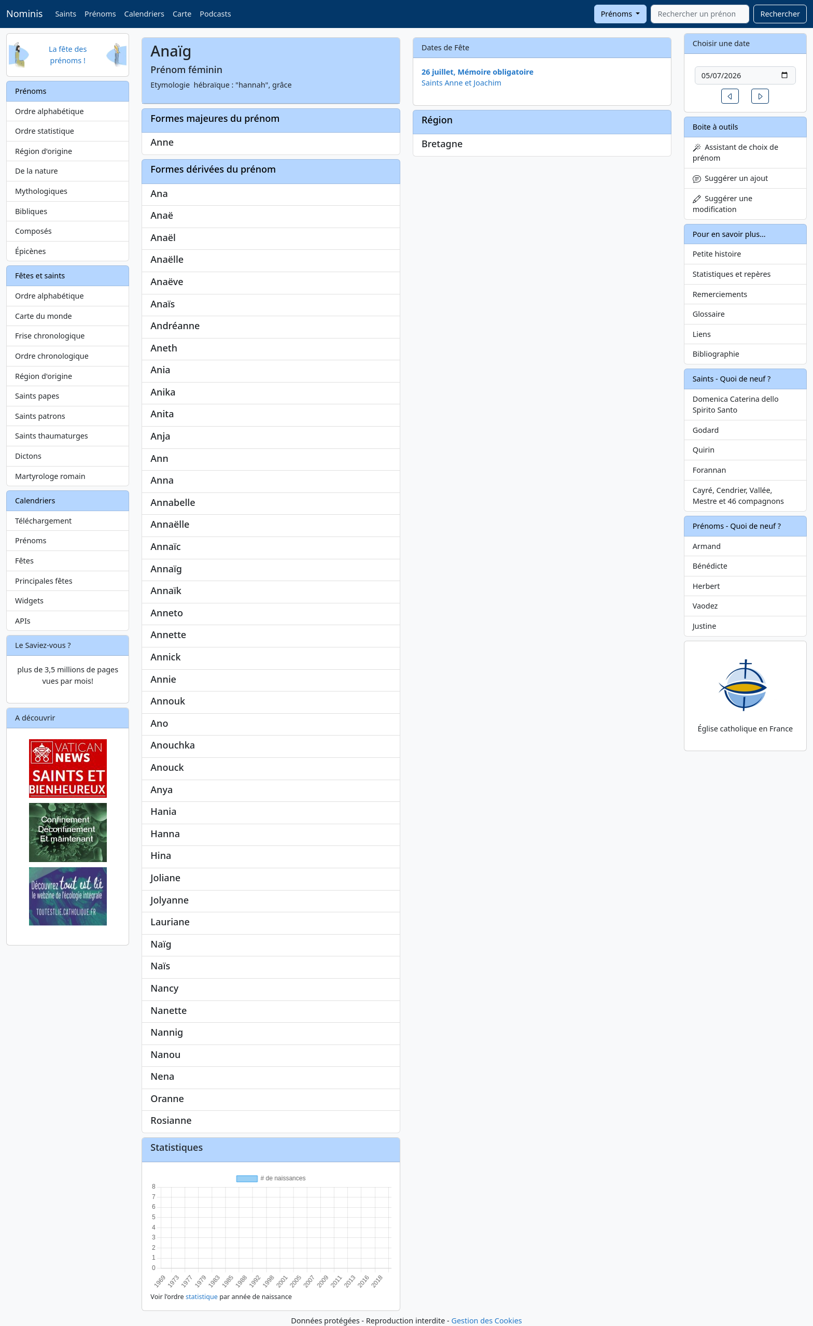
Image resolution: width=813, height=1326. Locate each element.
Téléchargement (43, 521)
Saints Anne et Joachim (461, 83)
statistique (202, 1296)
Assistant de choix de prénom (735, 152)
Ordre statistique (44, 131)
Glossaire (709, 314)
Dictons (28, 456)
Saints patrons (40, 416)
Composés (33, 231)
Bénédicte (710, 566)
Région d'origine (43, 151)
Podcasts (215, 14)
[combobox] (700, 14)
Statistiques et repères (732, 274)
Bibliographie (716, 354)
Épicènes (30, 251)
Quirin (703, 450)
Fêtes (24, 561)
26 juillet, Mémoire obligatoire (478, 72)
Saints (65, 14)
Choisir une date (721, 43)
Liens (702, 334)
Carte (182, 14)
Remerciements (720, 294)
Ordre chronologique (52, 356)
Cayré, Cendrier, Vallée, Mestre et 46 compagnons (738, 495)
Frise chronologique (50, 336)
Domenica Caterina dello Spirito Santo (736, 404)
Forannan (709, 470)
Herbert (706, 586)
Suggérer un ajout (730, 178)
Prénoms (100, 14)
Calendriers (144, 14)
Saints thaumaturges (51, 436)
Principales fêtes (44, 581)
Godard (706, 430)
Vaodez (705, 606)
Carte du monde (43, 316)
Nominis (24, 13)
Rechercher (780, 14)
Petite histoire (717, 254)
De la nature (36, 171)
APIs (23, 621)
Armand (707, 546)
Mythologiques (41, 191)
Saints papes (37, 396)
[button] (730, 96)
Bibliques (31, 211)
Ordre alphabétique (49, 111)
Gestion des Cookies (486, 1320)
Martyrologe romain (50, 476)
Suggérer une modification (722, 204)
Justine (705, 626)
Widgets (29, 600)
